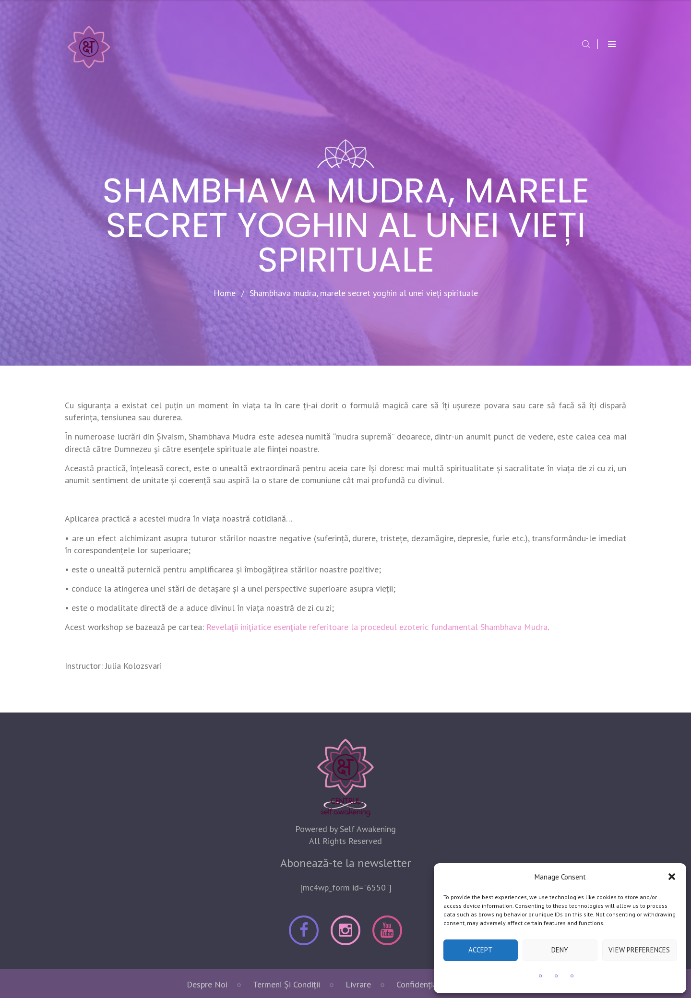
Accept (480, 949)
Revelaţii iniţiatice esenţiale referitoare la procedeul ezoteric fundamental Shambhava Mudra (377, 626)
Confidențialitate (426, 984)
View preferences (639, 949)
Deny (559, 949)
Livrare (358, 984)
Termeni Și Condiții (286, 984)
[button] (672, 876)
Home (225, 292)
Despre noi (207, 984)
